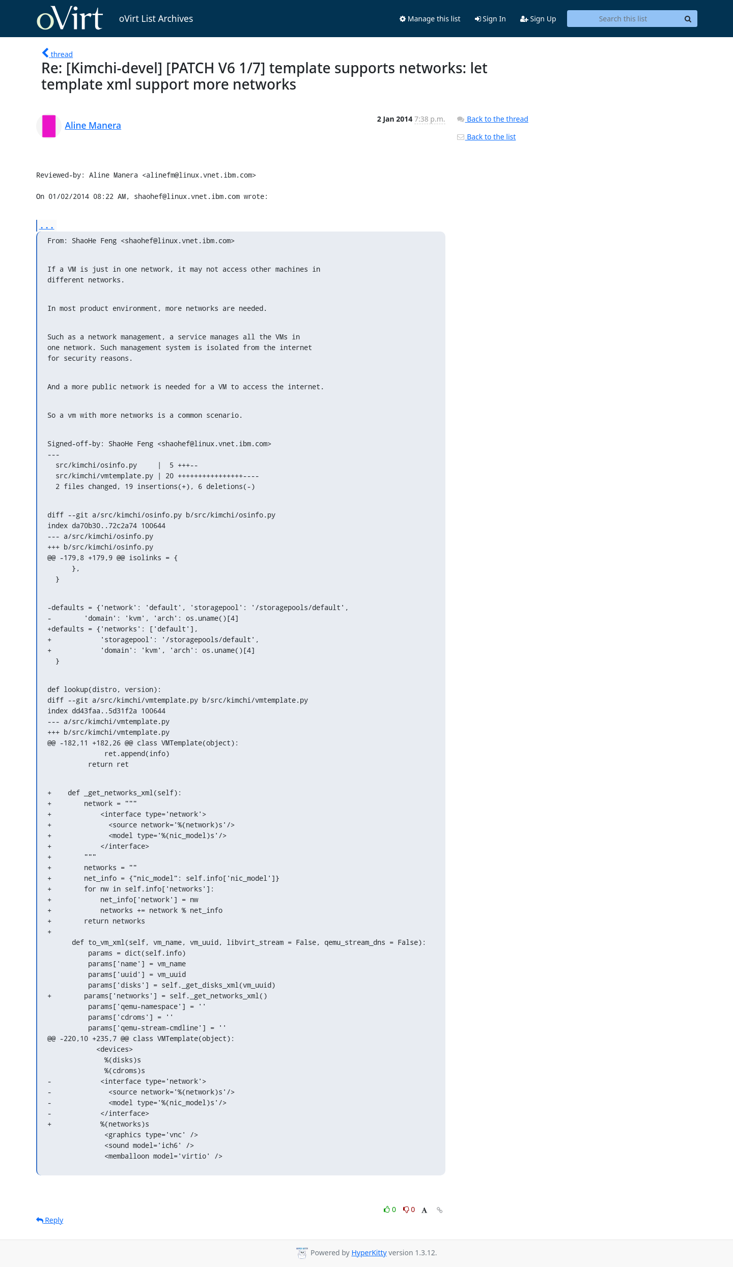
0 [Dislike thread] (409, 1209)
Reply (50, 1220)
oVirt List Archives (114, 18)
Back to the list (486, 136)
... (46, 225)
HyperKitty (368, 1252)
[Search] (688, 18)
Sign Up (538, 18)
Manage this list (430, 18)
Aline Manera (93, 125)
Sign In (490, 18)
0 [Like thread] (391, 1209)
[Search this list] (623, 18)
